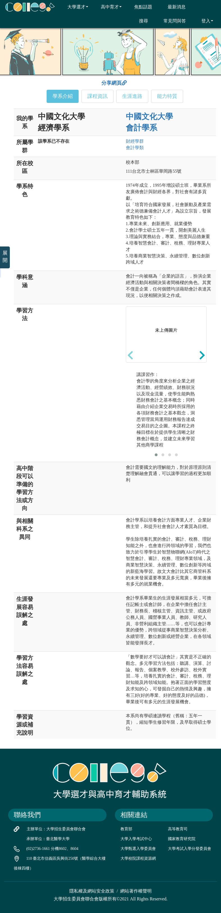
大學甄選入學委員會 (138, 849)
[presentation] (130, 355)
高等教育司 (178, 829)
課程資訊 (97, 96)
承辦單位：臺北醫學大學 (48, 839)
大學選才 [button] (74, 6)
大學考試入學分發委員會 (189, 849)
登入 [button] (203, 20)
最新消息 (173, 6)
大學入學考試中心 (136, 839)
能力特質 (167, 96)
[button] (156, 455)
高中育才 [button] (108, 6)
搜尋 (140, 20)
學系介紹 (63, 96)
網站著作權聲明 (136, 891)
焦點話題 (139, 6)
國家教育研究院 (181, 839)
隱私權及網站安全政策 (91, 891)
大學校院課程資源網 (138, 858)
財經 (135, 141)
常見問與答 (171, 20)
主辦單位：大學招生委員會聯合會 (56, 829)
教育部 (126, 829)
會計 (135, 147)
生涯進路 (132, 96)
